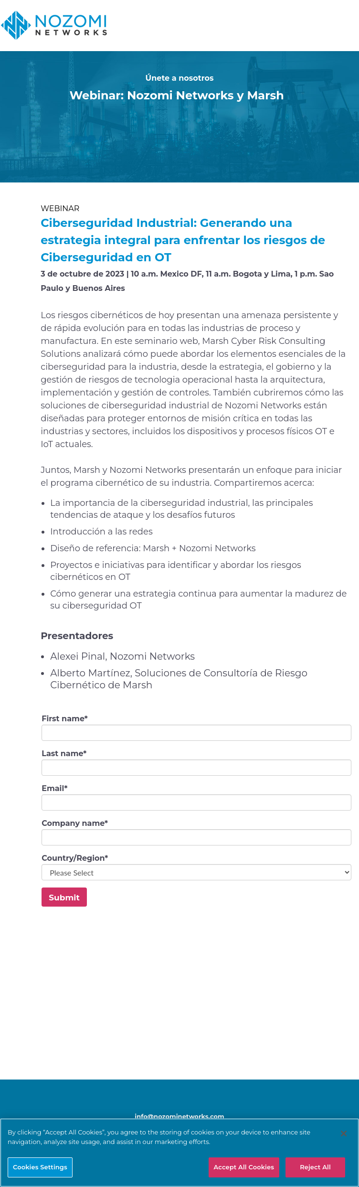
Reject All (315, 1167)
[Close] (343, 1133)
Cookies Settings (40, 1167)
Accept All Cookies (244, 1167)
